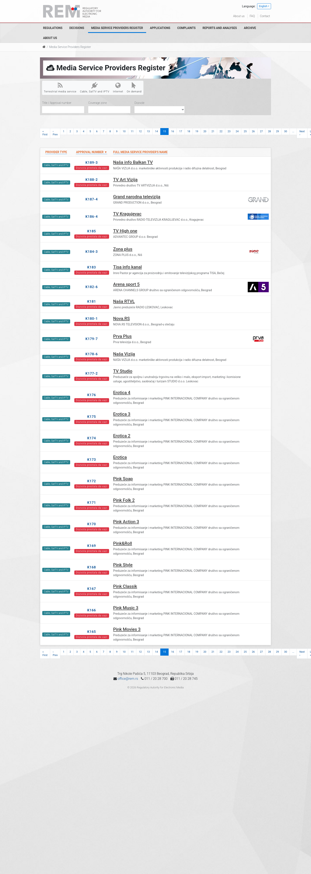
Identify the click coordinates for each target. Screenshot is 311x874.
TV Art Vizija (125, 179)
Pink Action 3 (126, 521)
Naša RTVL (124, 301)
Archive (250, 28)
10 (124, 131)
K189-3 (92, 163)
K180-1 (92, 319)
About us (239, 16)
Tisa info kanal (127, 267)
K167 (91, 589)
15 (164, 131)
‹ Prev (55, 133)
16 (172, 131)
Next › (302, 133)
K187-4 (92, 199)
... (293, 131)
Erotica (120, 457)
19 (196, 131)
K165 (91, 632)
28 (269, 131)
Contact (265, 16)
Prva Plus (122, 336)
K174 (91, 438)
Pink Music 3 (125, 607)
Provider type (56, 152)
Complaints (186, 28)
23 (229, 131)
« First (44, 133)
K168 (91, 567)
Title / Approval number (56, 103)
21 (212, 131)
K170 (91, 524)
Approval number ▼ (91, 152)
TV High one (125, 230)
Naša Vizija (124, 353)
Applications (160, 28)
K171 (91, 503)
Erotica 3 (122, 414)
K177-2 (92, 373)
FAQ (252, 16)
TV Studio (122, 371)
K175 (91, 417)
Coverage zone (97, 103)
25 (245, 131)
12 (140, 131)
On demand (134, 87)
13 (148, 131)
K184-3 (92, 252)
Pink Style (123, 564)
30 (285, 131)
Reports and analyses (220, 28)
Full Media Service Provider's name (140, 152)
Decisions (76, 28)
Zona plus (122, 249)
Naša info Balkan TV (133, 162)
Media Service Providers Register (117, 28)
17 (180, 131)
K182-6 (92, 287)
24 (237, 131)
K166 (91, 610)
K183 (91, 267)
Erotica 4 (122, 392)
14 (156, 131)
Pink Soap (123, 478)
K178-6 (92, 354)
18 (188, 131)
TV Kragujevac (127, 213)
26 (253, 131)
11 (132, 131)
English (263, 6)
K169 (91, 546)
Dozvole (139, 103)
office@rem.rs (128, 679)
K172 (91, 481)
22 (221, 131)
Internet (118, 87)
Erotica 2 (122, 435)
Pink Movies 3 (127, 629)
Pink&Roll (122, 543)
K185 (91, 231)
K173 (91, 460)
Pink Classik (125, 586)
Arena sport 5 (126, 284)
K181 (91, 302)
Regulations (52, 28)
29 (277, 131)
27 (261, 131)
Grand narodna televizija (136, 196)
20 (204, 131)
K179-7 (92, 339)
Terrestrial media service (60, 87)
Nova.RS (121, 318)
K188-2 (92, 180)
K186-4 (92, 217)
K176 (91, 395)
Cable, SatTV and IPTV (94, 87)
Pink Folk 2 (124, 500)
